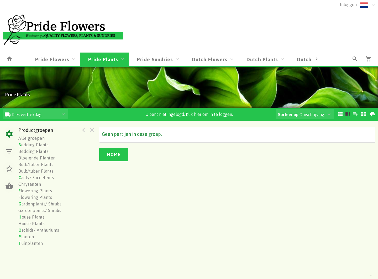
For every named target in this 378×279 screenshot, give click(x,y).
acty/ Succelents (36, 177)
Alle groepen (31, 138)
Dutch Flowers (210, 59)
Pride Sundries (155, 59)
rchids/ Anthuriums (38, 230)
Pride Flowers (52, 59)
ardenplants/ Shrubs (39, 203)
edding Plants (33, 144)
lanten (26, 236)
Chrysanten (29, 184)
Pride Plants (103, 59)
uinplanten (30, 243)
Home (113, 154)
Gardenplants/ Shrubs (39, 210)
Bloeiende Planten (37, 158)
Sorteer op (288, 114)
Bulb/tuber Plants (36, 164)
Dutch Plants (262, 59)
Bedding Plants (33, 151)
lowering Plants (35, 190)
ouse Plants (31, 217)
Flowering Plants (35, 197)
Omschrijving (301, 114)
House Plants (31, 223)
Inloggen (348, 4)
